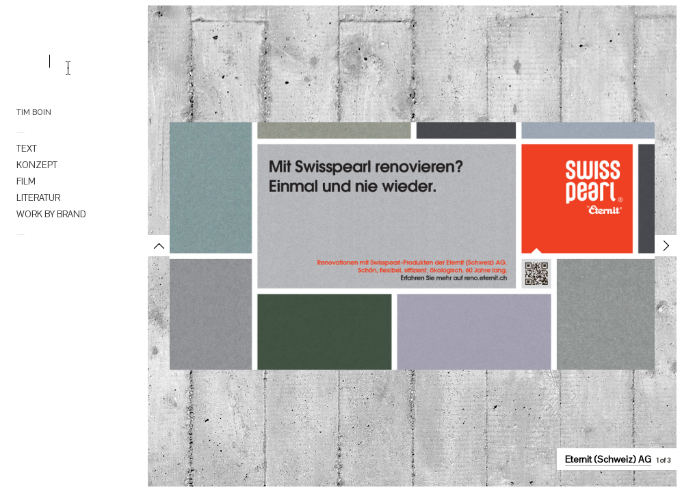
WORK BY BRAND (51, 214)
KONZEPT (36, 165)
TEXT (26, 148)
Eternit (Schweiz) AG (608, 459)
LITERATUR (38, 198)
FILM (26, 181)
